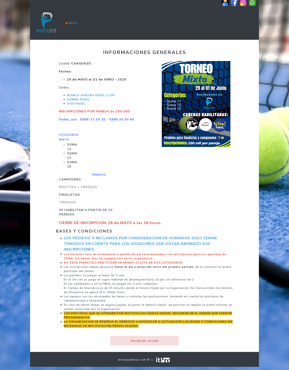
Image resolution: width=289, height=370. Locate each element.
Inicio (71, 23)
